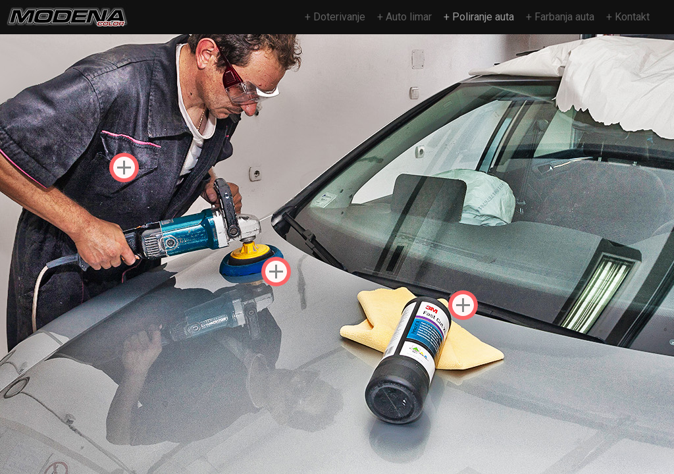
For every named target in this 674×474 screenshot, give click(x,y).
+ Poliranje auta (479, 17)
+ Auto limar (404, 17)
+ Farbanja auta (560, 17)
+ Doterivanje (335, 17)
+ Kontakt (628, 17)
